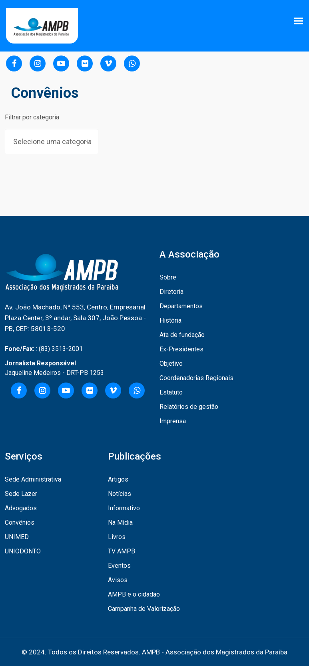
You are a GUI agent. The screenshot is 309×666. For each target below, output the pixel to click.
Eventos (119, 565)
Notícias (119, 494)
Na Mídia (120, 522)
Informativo (124, 508)
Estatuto (171, 392)
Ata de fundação (182, 335)
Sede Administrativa (33, 479)
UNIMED (17, 537)
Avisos (118, 580)
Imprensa (172, 421)
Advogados (21, 508)
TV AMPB (121, 551)
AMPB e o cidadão (134, 594)
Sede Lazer (21, 494)
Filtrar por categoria (32, 117)
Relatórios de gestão (188, 406)
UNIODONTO (23, 551)
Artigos (118, 479)
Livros (117, 537)
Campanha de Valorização (144, 608)
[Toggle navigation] (299, 21)
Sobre (167, 277)
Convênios (19, 522)
